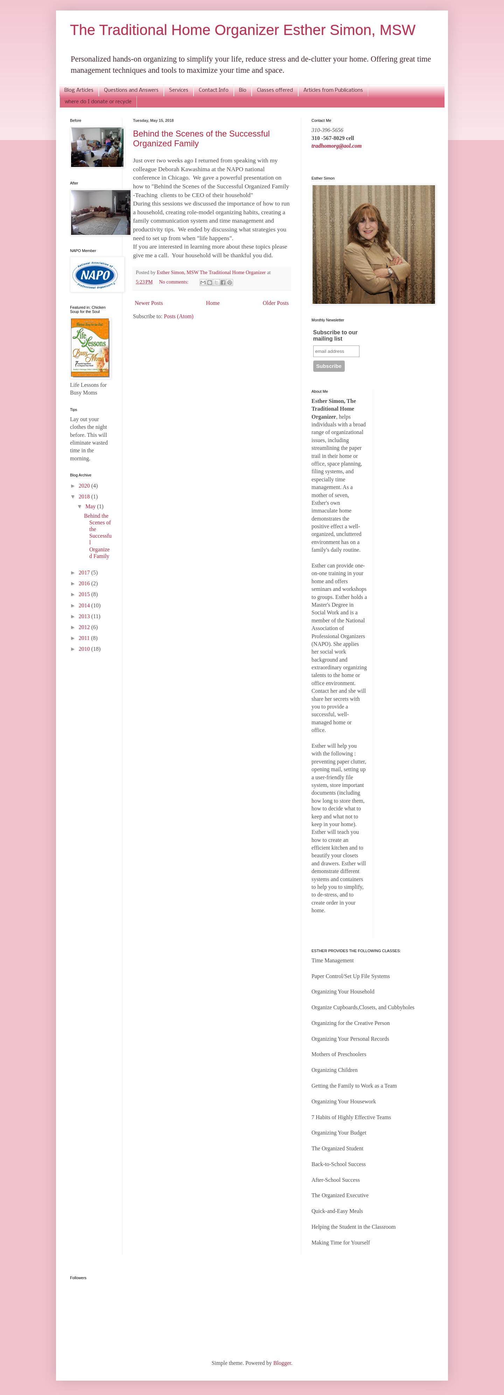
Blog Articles (78, 90)
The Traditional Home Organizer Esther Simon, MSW (242, 30)
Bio (242, 90)
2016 (85, 583)
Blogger (282, 1363)
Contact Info (214, 90)
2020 (85, 486)
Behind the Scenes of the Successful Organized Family (98, 536)
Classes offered (275, 90)
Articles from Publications (333, 90)
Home (213, 303)
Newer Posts (149, 303)
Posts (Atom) (179, 316)
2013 (85, 616)
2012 (85, 627)
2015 (85, 594)
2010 (85, 649)
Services (178, 90)
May (91, 506)
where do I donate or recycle (98, 102)
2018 (85, 497)
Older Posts (276, 303)
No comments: (174, 282)
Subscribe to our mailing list (335, 335)
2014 (85, 605)
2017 (85, 573)
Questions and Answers (131, 90)
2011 (85, 638)
